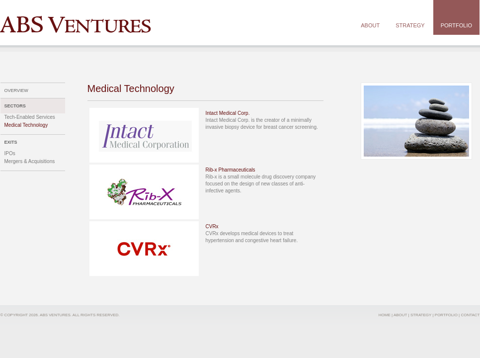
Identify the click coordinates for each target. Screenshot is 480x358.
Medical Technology (26, 125)
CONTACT (470, 315)
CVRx (212, 226)
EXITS (10, 142)
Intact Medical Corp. (228, 113)
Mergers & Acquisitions (29, 161)
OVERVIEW (16, 90)
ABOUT (400, 315)
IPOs (9, 153)
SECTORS (15, 105)
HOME (385, 315)
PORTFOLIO (446, 315)
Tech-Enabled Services (29, 117)
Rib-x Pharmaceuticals (230, 170)
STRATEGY (420, 315)
